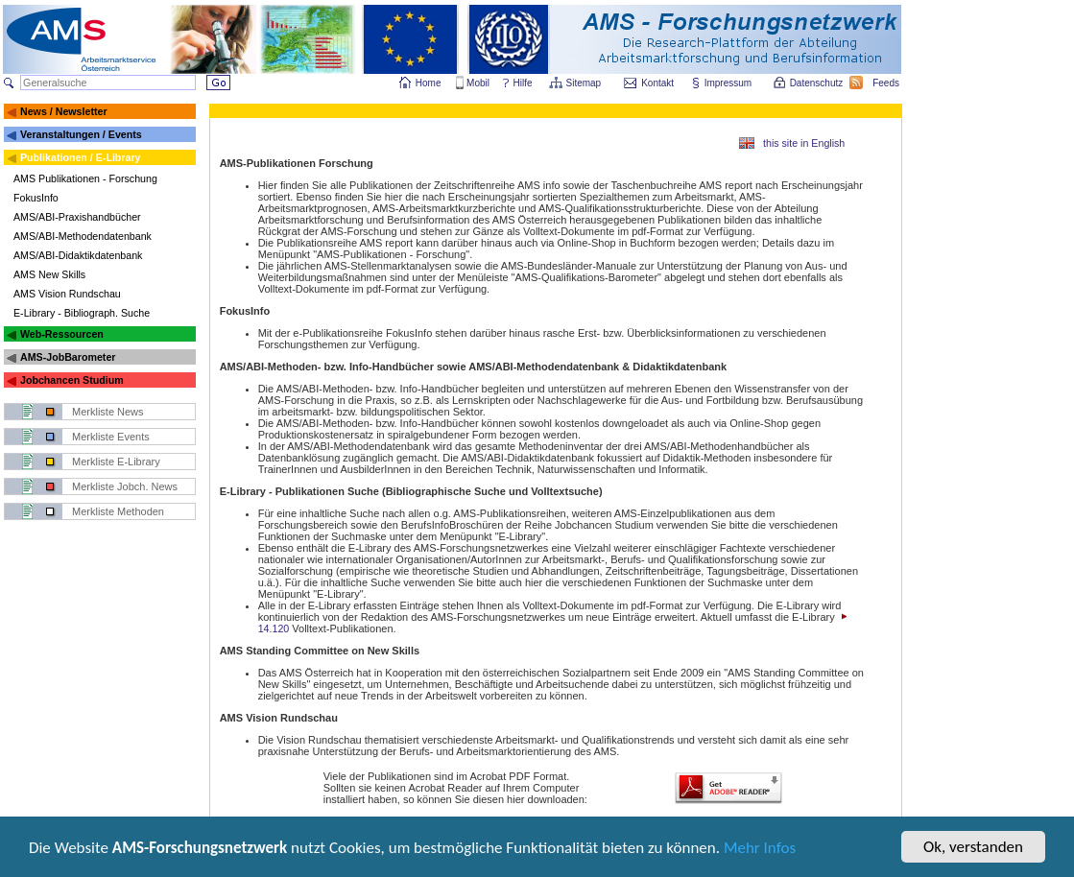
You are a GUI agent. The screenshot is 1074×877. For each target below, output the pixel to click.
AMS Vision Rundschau (67, 293)
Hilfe (523, 83)
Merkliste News (108, 411)
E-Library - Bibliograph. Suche (81, 313)
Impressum (728, 83)
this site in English (804, 143)
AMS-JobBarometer (67, 357)
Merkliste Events (111, 436)
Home (429, 83)
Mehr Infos (760, 861)
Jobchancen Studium (72, 380)
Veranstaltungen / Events (81, 134)
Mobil (477, 83)
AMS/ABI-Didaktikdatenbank (77, 255)
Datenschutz (818, 83)
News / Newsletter (63, 111)
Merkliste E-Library (116, 461)
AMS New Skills (49, 274)
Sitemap (585, 83)
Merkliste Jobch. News (125, 486)
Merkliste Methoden (118, 511)
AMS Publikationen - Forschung (85, 178)
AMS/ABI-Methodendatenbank (82, 236)
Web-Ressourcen (62, 334)
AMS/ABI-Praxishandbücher (77, 217)
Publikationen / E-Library (80, 157)
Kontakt (657, 83)
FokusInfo (36, 197)
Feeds (886, 83)
